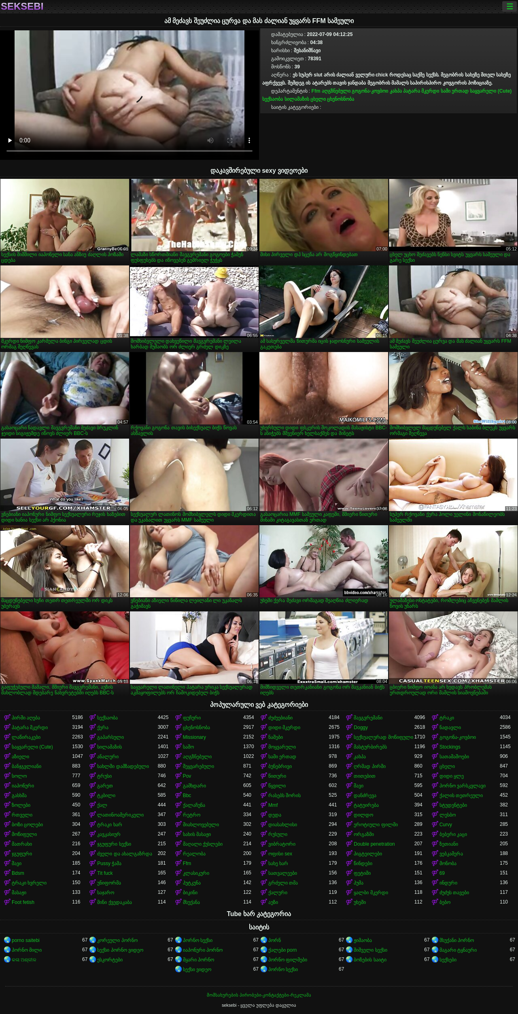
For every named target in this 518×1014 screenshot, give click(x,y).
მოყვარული (282, 747)
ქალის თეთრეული (461, 795)
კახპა (396, 91)
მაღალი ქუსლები (203, 844)
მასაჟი (19, 892)
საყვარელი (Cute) (491, 91)
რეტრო (191, 815)
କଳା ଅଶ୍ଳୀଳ (24, 960)
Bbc (187, 795)
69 (442, 873)
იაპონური (23, 786)
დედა (274, 815)
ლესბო (447, 815)
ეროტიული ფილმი (375, 824)
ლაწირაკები (26, 737)
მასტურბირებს (370, 747)
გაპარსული (110, 737)
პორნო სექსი (197, 940)
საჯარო (105, 892)
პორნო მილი (27, 950)
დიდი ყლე (451, 776)
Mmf (273, 805)
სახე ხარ (278, 863)
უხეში (360, 902)
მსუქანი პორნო (456, 940)
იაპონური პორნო (203, 950)
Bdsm (18, 873)
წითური (277, 776)
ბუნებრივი (280, 766)
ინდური (448, 883)
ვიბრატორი (281, 844)
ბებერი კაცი (453, 834)
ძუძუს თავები (454, 892)
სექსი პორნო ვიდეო (120, 950)
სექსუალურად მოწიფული (383, 737)
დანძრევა (365, 795)
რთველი (22, 815)
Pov (187, 776)
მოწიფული (24, 834)
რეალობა (194, 854)
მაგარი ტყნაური (458, 950)
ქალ (102, 805)
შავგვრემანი (368, 718)
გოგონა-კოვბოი (370, 91)
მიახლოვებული (201, 824)
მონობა (447, 863)
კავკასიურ (109, 834)
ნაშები (275, 737)
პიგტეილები (368, 854)
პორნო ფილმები (287, 960)
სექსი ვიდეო (197, 969)
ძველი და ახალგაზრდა (124, 854)
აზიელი (20, 756)
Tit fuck (105, 873)
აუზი (273, 902)
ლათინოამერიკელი (120, 815)
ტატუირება (366, 805)
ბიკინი (190, 892)
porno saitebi (26, 940)
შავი (358, 786)
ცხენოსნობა (340, 99)
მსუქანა (191, 902)
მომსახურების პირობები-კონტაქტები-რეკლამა (259, 995)
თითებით (365, 776)
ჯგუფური (22, 854)
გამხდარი (194, 786)
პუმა (358, 883)
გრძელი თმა (283, 883)
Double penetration (374, 844)
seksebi (22, 6)
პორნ (274, 940)
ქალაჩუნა (194, 805)
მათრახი (22, 844)
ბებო (444, 902)
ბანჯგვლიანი (26, 766)
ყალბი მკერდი (371, 892)
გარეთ (105, 786)
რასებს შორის (284, 795)
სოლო (19, 776)
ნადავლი (450, 727)
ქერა (102, 727)
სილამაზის (296, 99)
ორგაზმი (364, 834)
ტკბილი (106, 795)
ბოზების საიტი (370, 960)
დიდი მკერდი (284, 727)
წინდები (363, 863)
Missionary (194, 737)
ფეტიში (362, 873)
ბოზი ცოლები (27, 824)
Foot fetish (23, 902)
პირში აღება (26, 718)
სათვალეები (282, 873)
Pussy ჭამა (109, 863)
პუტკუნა (192, 883)
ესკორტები (110, 960)
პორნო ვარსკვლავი (462, 786)
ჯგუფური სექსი (114, 844)
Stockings (450, 747)
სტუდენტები (453, 805)
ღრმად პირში (369, 766)
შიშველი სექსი (370, 950)
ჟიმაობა (363, 940)
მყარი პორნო (198, 960)
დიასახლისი (282, 824)
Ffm (316, 91)
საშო (188, 747)
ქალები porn (282, 950)
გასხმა (19, 795)
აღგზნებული (336, 91)
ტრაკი (446, 718)
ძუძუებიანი (280, 718)
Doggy (361, 727)
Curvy (445, 824)
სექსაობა (272, 99)
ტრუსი (104, 776)
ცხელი (318, 99)
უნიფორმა (109, 883)
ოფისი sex (280, 854)
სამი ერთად (455, 91)
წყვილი (277, 786)
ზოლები (21, 805)
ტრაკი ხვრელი (29, 883)
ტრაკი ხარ (109, 824)
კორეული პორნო (117, 940)
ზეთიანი (448, 844)
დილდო (363, 815)
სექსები (447, 960)
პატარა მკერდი (421, 91)
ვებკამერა (451, 854)
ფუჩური (192, 718)
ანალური (108, 756)
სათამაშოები (454, 756)
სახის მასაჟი (197, 834)
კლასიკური (196, 873)
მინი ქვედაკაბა (114, 902)
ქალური (277, 892)
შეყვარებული (198, 766)
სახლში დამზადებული (123, 766)
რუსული (277, 834)
